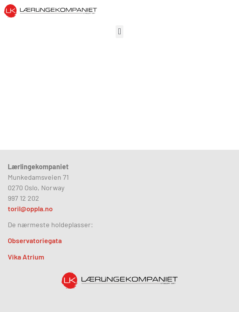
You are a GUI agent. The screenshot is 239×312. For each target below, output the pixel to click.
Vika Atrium (26, 256)
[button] (119, 31)
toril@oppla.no (30, 208)
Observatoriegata (35, 240)
